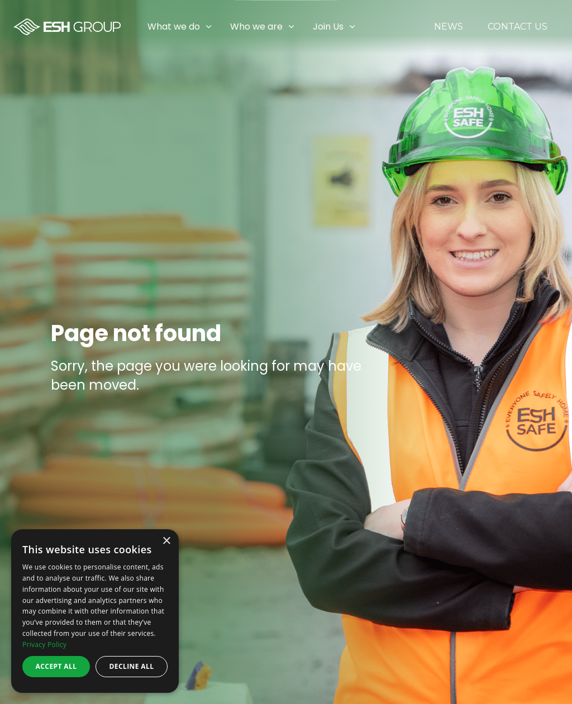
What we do (173, 26)
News (448, 27)
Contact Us (517, 27)
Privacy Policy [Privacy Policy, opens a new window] (44, 644)
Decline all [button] (131, 666)
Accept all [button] (56, 666)
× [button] (166, 541)
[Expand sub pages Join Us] (563, 27)
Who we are (256, 26)
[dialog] (95, 611)
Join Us (328, 26)
